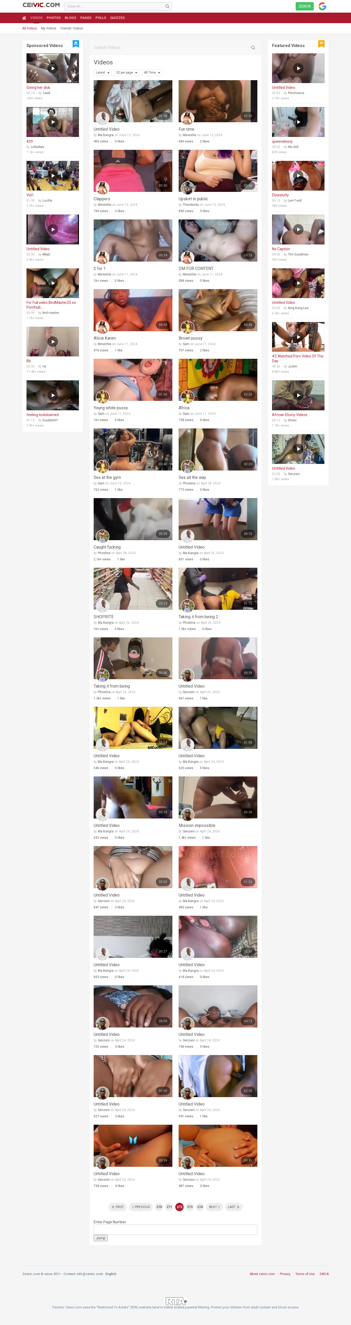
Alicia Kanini (105, 338)
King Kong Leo (298, 308)
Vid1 (30, 195)
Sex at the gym (107, 477)
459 (29, 141)
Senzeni (189, 692)
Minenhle (189, 135)
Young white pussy (111, 407)
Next (213, 1207)
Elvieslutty (280, 195)
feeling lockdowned (42, 415)
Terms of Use (305, 1274)
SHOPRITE (104, 616)
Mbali (46, 254)
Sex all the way (192, 477)
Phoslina (189, 483)
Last (231, 1207)
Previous (142, 1207)
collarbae (37, 147)
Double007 (50, 420)
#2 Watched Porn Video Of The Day (297, 358)
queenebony (282, 141)
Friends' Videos (72, 28)
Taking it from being (112, 686)
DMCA (324, 1274)
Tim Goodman (298, 254)
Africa (184, 407)
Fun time (186, 129)
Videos (103, 62)
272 (179, 1207)
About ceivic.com (262, 1274)
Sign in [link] (305, 6)
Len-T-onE (295, 200)
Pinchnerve (296, 93)
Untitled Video (38, 249)
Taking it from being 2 (198, 616)
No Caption (281, 249)
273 (190, 1207)
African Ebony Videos (289, 415)
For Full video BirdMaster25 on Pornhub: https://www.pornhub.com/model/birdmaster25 (52, 305)
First (120, 1207)
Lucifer (47, 200)
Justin (292, 366)
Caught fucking (107, 547)
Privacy (285, 1274)
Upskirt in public (193, 198)
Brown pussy (191, 338)
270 (159, 1207)
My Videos (48, 28)
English (110, 1274)
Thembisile (191, 205)
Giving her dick (38, 87)
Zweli (46, 93)
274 (200, 1207)
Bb (28, 361)
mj (44, 366)
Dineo (292, 420)
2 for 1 (100, 268)
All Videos (29, 28)
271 (169, 1207)
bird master (50, 313)
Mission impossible (197, 825)
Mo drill (293, 147)
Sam (186, 344)
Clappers (102, 198)
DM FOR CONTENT (196, 268)
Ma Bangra (106, 135)
